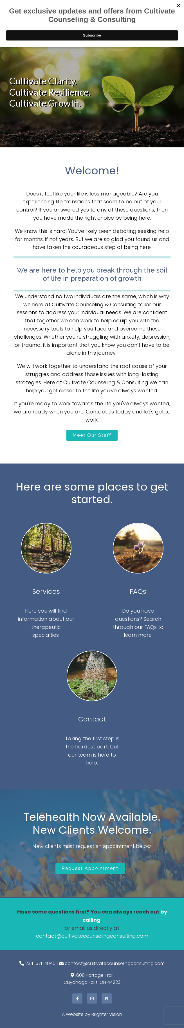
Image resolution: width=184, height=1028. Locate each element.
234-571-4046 (40, 963)
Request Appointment (90, 868)
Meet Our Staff (92, 435)
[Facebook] (77, 998)
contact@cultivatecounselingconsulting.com (92, 935)
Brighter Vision (106, 1014)
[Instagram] (92, 998)
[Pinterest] (107, 998)
